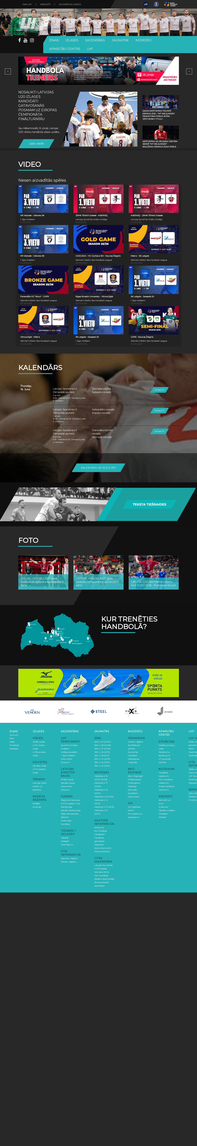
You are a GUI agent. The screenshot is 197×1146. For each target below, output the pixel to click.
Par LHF (27, 4)
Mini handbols (101, 875)
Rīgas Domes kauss (70, 800)
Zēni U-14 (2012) (102, 759)
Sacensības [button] (95, 40)
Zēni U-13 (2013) (102, 762)
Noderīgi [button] (144, 40)
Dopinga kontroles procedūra (133, 789)
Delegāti (65, 841)
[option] (32, 711)
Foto (11, 738)
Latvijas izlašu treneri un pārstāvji (39, 786)
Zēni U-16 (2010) (102, 752)
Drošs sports (134, 783)
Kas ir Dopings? (135, 776)
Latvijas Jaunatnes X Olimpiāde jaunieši (65, 390)
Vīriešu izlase (39, 741)
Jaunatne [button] (120, 40)
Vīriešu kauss (67, 779)
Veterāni (65, 817)
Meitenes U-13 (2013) (104, 807)
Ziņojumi (65, 762)
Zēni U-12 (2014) (102, 765)
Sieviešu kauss (68, 783)
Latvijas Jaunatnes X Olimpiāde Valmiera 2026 (103, 868)
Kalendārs (99, 844)
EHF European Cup (70, 803)
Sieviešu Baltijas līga (70, 810)
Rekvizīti (45, 4)
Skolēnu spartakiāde (104, 879)
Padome (193, 752)
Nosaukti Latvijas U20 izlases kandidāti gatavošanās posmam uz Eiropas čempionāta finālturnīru (37, 105)
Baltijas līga (66, 807)
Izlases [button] (72, 40)
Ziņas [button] (54, 40)
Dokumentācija (102, 851)
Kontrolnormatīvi (103, 848)
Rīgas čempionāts (70, 813)
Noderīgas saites (70, 4)
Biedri (191, 748)
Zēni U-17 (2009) (102, 748)
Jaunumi (13, 735)
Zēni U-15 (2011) (101, 755)
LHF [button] (90, 49)
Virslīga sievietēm (69, 752)
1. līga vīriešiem (68, 755)
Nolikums (99, 827)
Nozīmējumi (67, 844)
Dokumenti (66, 759)
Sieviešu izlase (39, 765)
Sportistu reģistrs (69, 858)
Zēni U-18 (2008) (102, 745)
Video (12, 741)
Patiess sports (134, 779)
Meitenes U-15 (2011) (103, 796)
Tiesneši (64, 837)
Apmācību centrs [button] (64, 49)
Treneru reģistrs (68, 861)
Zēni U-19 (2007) (102, 741)
